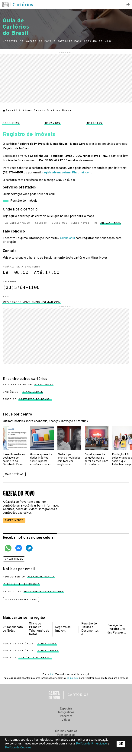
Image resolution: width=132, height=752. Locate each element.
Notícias (94, 124)
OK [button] (121, 744)
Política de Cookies (18, 748)
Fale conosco (66, 735)
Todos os (27, 399)
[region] (66, 77)
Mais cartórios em (28, 385)
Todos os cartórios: (29, 643)
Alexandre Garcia (41, 577)
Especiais (66, 709)
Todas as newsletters (21, 599)
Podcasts (66, 716)
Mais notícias (14, 474)
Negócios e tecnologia (21, 585)
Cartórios (23, 5)
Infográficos (66, 712)
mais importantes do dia (43, 592)
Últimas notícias (66, 731)
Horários (52, 124)
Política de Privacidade (92, 744)
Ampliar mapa (110, 224)
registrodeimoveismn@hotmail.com (66, 173)
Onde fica (11, 124)
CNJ (52, 674)
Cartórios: (23, 392)
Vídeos (66, 720)
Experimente (14, 520)
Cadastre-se (14, 559)
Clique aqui (67, 238)
